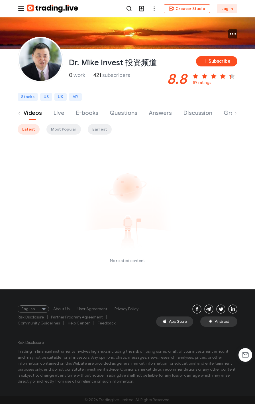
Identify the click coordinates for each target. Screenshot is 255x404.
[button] (154, 8)
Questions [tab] (123, 113)
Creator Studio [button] (187, 8)
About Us (61, 309)
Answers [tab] (160, 113)
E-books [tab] (87, 113)
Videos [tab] (32, 113)
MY (75, 96)
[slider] (214, 75)
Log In (227, 8)
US (46, 96)
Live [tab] (58, 113)
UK (60, 96)
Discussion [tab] (197, 113)
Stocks (27, 96)
